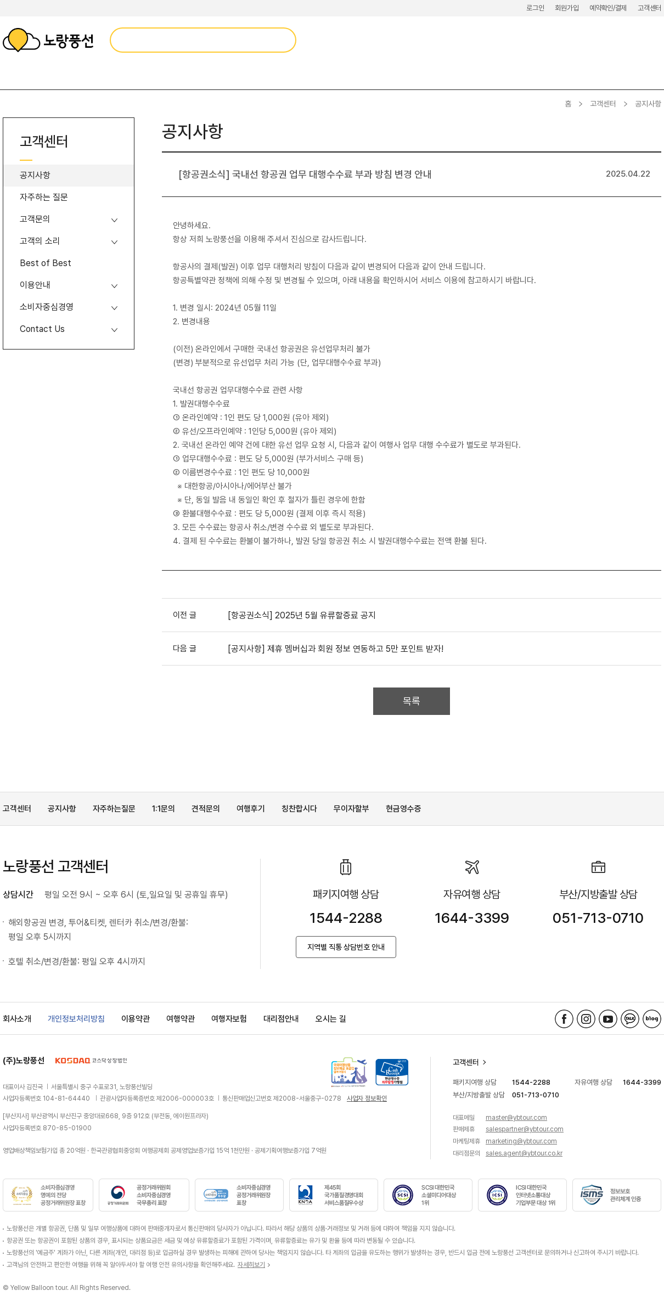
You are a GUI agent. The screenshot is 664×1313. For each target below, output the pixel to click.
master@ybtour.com (516, 1118)
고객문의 (35, 219)
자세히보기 (251, 1265)
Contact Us (42, 329)
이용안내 (35, 285)
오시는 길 (331, 1019)
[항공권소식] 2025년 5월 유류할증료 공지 (302, 615)
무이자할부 (351, 809)
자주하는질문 (114, 809)
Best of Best (45, 263)
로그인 (535, 8)
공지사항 (35, 175)
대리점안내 (281, 1019)
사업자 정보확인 (367, 1098)
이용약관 (135, 1019)
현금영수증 (403, 809)
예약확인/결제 (608, 8)
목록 (411, 701)
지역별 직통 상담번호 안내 (346, 947)
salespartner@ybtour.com (525, 1129)
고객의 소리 (40, 241)
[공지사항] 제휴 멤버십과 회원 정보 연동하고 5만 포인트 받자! (335, 649)
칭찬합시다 (299, 809)
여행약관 (180, 1019)
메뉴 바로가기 (0, 0)
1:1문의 (163, 809)
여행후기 (251, 809)
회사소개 (17, 1019)
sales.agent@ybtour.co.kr (524, 1153)
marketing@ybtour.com (521, 1141)
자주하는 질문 (44, 197)
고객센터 (649, 8)
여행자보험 (229, 1019)
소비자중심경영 (47, 307)
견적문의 (206, 809)
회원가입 (566, 8)
